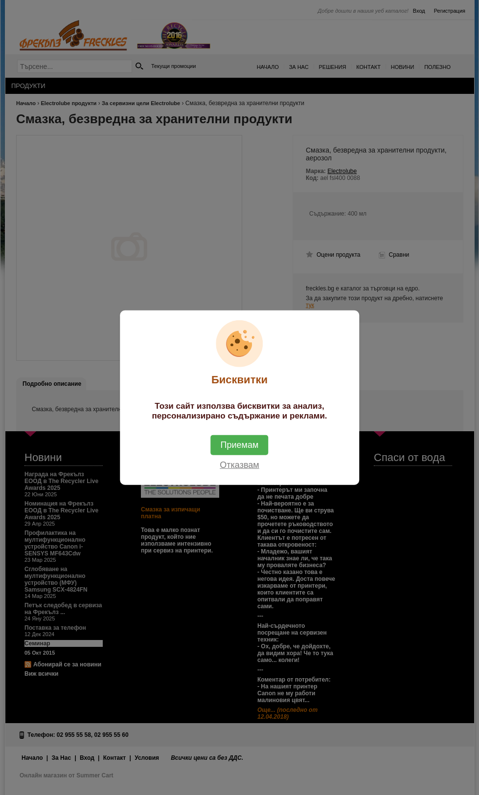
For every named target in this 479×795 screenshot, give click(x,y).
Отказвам (239, 464)
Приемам (240, 444)
